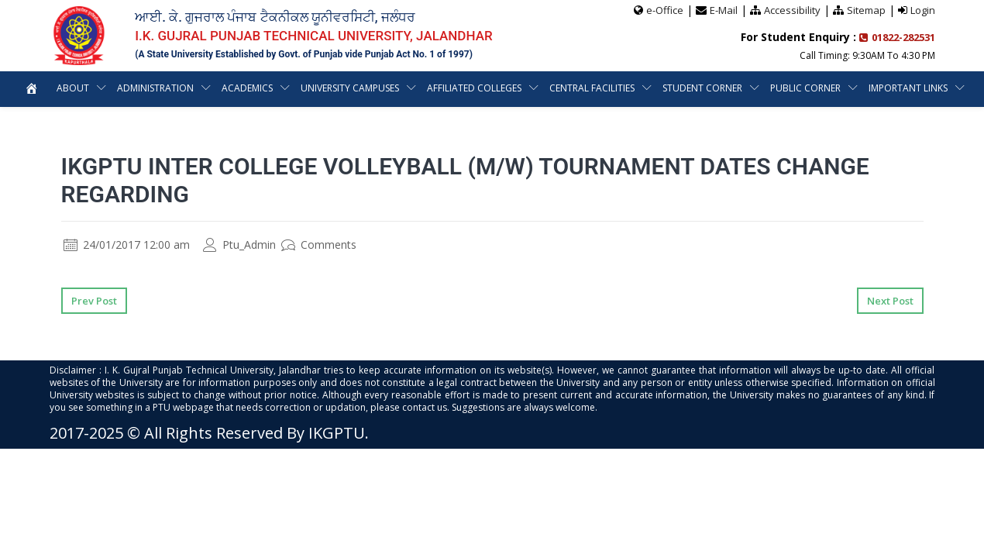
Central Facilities (592, 88)
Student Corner (703, 88)
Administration (154, 88)
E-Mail (724, 10)
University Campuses (350, 88)
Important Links (909, 88)
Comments (318, 244)
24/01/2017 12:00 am (127, 244)
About (71, 88)
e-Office (664, 10)
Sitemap (866, 10)
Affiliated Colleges (475, 88)
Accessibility (792, 10)
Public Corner (806, 88)
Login (922, 10)
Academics (247, 88)
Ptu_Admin (239, 244)
